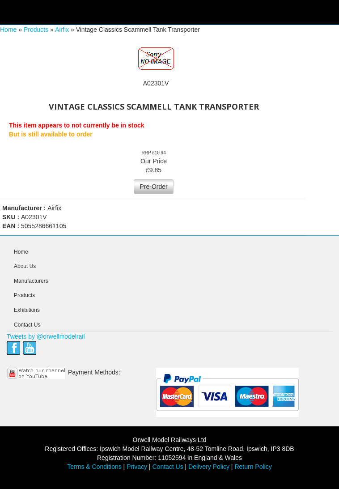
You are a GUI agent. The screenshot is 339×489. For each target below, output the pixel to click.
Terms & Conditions (94, 466)
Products (36, 29)
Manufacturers (31, 281)
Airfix (62, 29)
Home (8, 29)
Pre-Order (153, 186)
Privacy (137, 466)
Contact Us (27, 325)
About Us (25, 266)
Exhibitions (27, 310)
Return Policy (252, 466)
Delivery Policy (208, 466)
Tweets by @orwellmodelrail (46, 336)
